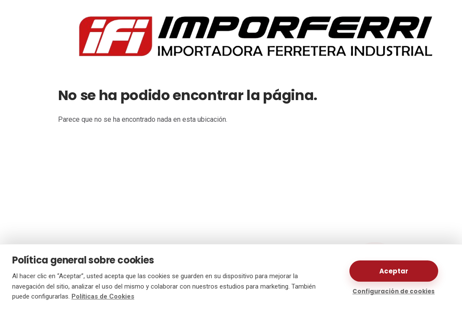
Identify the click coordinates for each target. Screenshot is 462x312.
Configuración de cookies (393, 291)
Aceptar (393, 271)
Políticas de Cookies (102, 296)
